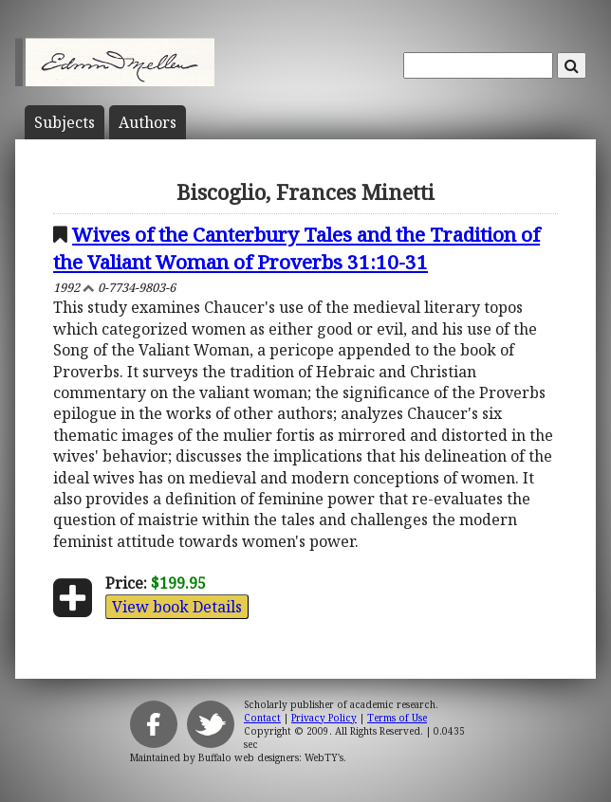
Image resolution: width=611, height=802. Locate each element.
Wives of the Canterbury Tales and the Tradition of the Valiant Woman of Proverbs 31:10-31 (296, 248)
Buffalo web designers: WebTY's (270, 757)
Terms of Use (397, 717)
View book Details (177, 606)
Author (147, 122)
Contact (262, 717)
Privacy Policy (324, 717)
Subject (64, 122)
